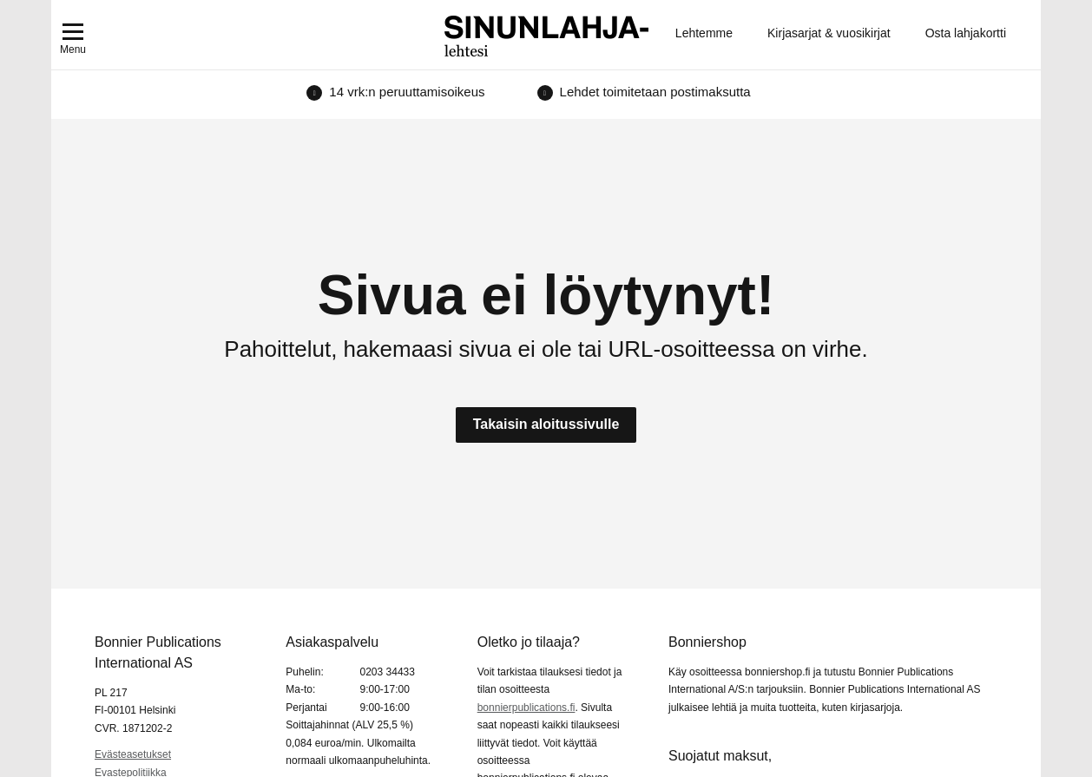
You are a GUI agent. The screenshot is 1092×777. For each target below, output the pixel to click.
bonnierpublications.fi (526, 707)
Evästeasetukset (133, 754)
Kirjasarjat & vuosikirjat (829, 33)
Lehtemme (704, 33)
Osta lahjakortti (965, 33)
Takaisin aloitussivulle (546, 424)
